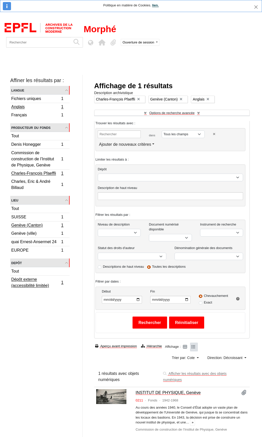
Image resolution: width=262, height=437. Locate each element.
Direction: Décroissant (226, 358)
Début (106, 291)
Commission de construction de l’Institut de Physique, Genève (37, 159)
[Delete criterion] (214, 134)
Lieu (14, 200)
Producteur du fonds (30, 127)
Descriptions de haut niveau (123, 266)
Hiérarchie (151, 346)
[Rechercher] (38, 42)
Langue (17, 90)
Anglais (37, 107)
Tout (15, 136)
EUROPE (37, 250)
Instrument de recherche (218, 224)
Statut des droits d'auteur (116, 248)
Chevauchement (216, 296)
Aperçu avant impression (116, 346)
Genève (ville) (37, 234)
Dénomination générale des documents (203, 248)
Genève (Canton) (37, 225)
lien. (155, 5)
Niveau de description (114, 224)
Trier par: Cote (184, 358)
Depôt (16, 262)
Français (37, 115)
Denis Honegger (37, 145)
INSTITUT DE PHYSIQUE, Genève (168, 392)
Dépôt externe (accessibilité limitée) (37, 282)
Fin (152, 291)
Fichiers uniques (37, 99)
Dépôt (102, 169)
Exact (208, 302)
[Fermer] (256, 7)
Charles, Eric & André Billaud (37, 184)
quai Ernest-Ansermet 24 (37, 242)
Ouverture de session (139, 42)
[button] (101, 42)
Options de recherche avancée (171, 113)
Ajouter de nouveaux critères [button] (125, 144)
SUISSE (37, 217)
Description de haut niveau (117, 188)
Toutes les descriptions (169, 266)
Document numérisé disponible (164, 226)
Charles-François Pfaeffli (37, 173)
